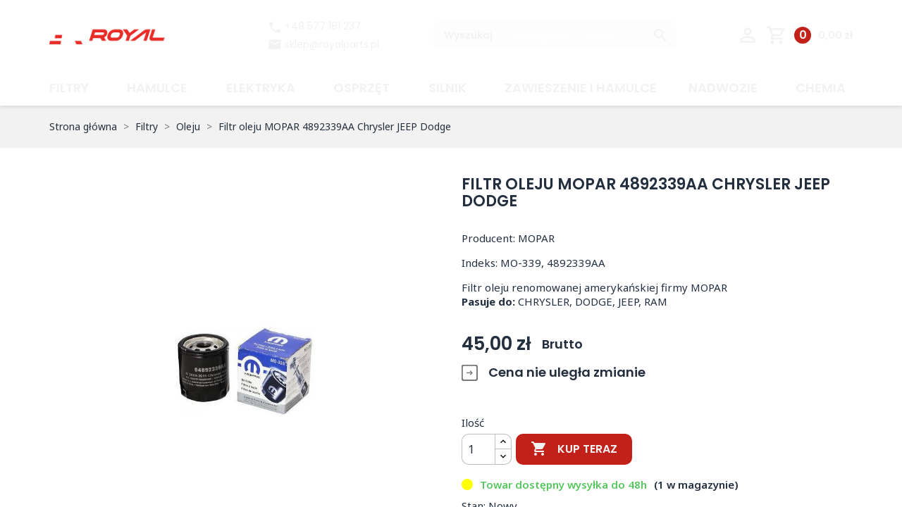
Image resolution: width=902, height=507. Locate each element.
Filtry (69, 87)
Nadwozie (723, 87)
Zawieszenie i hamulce (581, 87)
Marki (599, 35)
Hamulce (157, 87)
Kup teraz (574, 449)
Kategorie (540, 35)
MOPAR (536, 238)
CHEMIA (821, 87)
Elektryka (260, 87)
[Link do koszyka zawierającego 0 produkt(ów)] (809, 35)
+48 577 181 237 (314, 26)
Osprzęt (361, 87)
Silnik (447, 87)
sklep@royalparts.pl (332, 44)
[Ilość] (478, 449)
